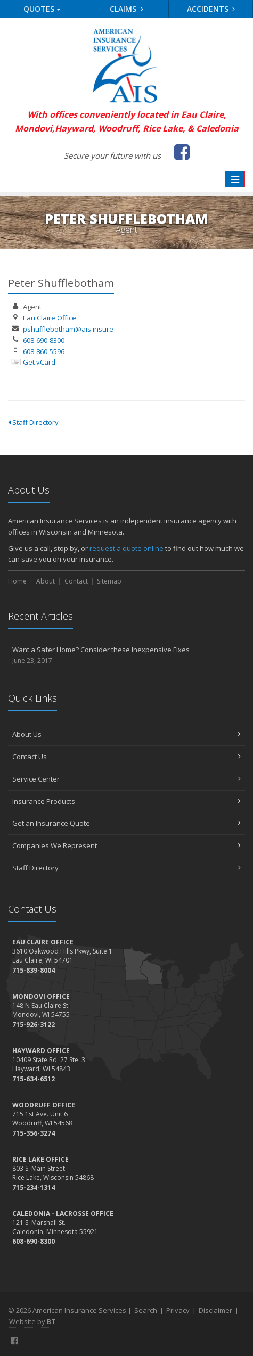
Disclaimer (215, 1310)
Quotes (42, 9)
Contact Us (126, 756)
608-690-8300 (43, 340)
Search (145, 1310)
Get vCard (39, 362)
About (45, 581)
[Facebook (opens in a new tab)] (182, 151)
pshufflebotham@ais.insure (68, 329)
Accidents (211, 9)
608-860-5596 (43, 351)
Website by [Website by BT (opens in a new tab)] (32, 1321)
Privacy (178, 1310)
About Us (126, 734)
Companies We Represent (126, 845)
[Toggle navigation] (235, 179)
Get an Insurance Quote (126, 823)
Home (17, 581)
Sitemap (109, 581)
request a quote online (126, 548)
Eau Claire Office (49, 318)
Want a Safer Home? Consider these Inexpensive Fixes (126, 655)
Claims (126, 9)
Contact (76, 581)
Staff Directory (33, 422)
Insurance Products (126, 801)
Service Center (126, 779)
